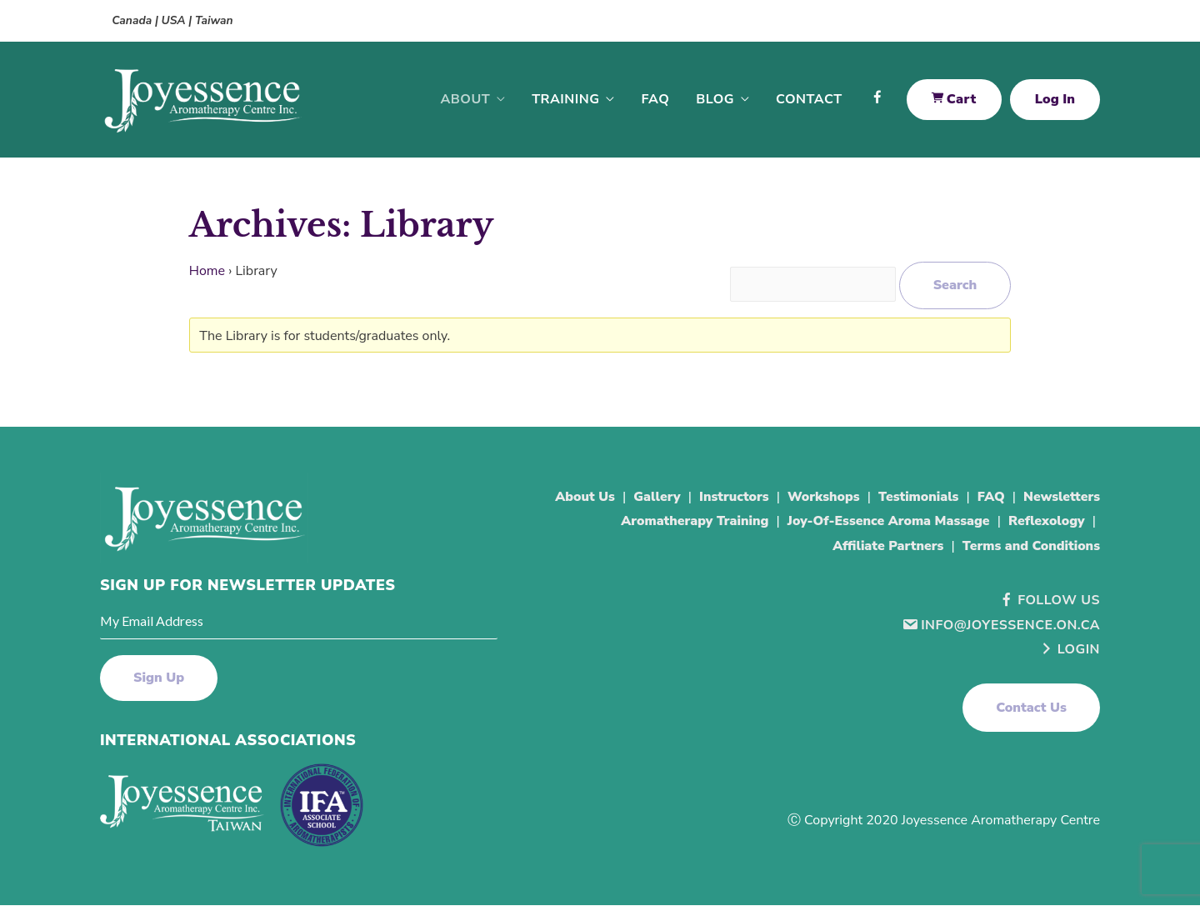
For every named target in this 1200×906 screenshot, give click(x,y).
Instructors (729, 497)
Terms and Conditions (1030, 547)
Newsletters (1061, 497)
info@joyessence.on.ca (1000, 626)
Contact (809, 100)
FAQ (655, 100)
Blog (715, 100)
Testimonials (917, 497)
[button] (1031, 708)
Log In (1055, 100)
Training (565, 100)
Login (1069, 650)
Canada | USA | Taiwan (174, 20)
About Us (578, 497)
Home (207, 272)
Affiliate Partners (884, 547)
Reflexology (1046, 522)
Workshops (820, 497)
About (465, 100)
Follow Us (1049, 601)
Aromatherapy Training (689, 522)
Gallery (651, 497)
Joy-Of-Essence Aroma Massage (885, 522)
